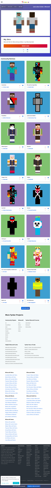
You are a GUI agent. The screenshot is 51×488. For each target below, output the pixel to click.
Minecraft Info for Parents (10, 361)
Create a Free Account (34, 486)
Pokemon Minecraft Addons (33, 413)
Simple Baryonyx (32, 241)
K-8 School (45, 465)
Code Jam (37, 475)
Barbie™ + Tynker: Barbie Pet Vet (31, 349)
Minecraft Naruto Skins (11, 385)
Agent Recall (28, 323)
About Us (20, 450)
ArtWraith (5, 148)
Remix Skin (25, 46)
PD (44, 470)
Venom (28, 208)
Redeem (28, 453)
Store (19, 464)
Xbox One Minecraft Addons (33, 411)
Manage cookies (5, 483)
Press (19, 453)
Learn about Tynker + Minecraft (41, 6)
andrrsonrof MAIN (31, 115)
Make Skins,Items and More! (10, 347)
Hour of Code (38, 476)
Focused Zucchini (32, 210)
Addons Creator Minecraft (33, 399)
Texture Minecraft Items (11, 434)
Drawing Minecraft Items (11, 436)
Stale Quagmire (31, 303)
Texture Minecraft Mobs (32, 377)
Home (4, 6)
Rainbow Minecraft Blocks (11, 411)
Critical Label (6, 87)
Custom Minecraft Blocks (11, 401)
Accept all (16, 483)
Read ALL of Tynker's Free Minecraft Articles (14, 363)
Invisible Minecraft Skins (11, 375)
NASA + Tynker (27, 351)
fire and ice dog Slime (32, 85)
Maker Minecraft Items (10, 426)
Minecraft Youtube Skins (11, 379)
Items (19, 329)
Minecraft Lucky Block (10, 407)
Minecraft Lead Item (10, 422)
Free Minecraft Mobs (31, 391)
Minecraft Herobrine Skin (11, 393)
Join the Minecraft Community (11, 351)
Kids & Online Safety (39, 480)
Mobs (19, 331)
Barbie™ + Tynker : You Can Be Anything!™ (33, 347)
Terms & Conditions (22, 480)
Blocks (19, 325)
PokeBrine (4, 115)
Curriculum (29, 450)
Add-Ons (20, 327)
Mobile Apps (21, 456)
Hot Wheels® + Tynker (29, 353)
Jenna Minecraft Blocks (11, 417)
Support (20, 451)
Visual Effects (7, 325)
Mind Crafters (28, 327)
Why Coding (29, 454)
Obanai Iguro (5, 146)
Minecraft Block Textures (11, 405)
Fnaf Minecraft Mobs (31, 379)
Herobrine (4, 85)
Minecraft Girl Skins (10, 391)
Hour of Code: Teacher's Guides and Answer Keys (34, 357)
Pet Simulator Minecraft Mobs (33, 387)
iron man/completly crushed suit (9, 270)
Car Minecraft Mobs (31, 385)
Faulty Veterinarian (7, 210)
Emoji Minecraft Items (10, 430)
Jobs (19, 454)
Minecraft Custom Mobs (32, 393)
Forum (19, 462)
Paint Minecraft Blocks (10, 403)
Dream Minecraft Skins (11, 387)
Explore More (25, 308)
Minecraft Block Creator (11, 399)
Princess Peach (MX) (31, 270)
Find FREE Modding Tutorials (11, 357)
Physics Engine (8, 329)
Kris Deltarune (30, 300)
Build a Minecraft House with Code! (12, 355)
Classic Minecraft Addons (32, 415)
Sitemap (20, 457)
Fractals (6, 331)
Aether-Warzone (6, 118)
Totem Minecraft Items (11, 432)
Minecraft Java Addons (32, 407)
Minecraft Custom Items (11, 424)
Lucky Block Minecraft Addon (33, 401)
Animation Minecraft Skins (11, 389)
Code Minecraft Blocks (10, 415)
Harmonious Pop (32, 118)
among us (4, 239)
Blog (19, 448)
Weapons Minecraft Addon (33, 403)
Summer (28, 465)
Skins (15, 6)
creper (28, 239)
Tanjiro (28, 177)
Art (6, 323)
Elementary (46, 456)
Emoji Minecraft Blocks (11, 409)
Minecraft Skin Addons (32, 405)
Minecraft (10, 6)
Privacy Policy (30, 480)
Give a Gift (28, 451)
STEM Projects (46, 473)
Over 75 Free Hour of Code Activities (32, 355)
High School (46, 459)
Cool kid (3, 208)
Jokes (6, 327)
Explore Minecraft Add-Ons (10, 353)
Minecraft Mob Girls (31, 383)
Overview (28, 448)
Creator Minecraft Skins (11, 383)
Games (6, 335)
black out (4, 300)
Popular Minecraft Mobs (32, 381)
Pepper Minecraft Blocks (11, 413)
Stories (6, 337)
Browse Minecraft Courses (10, 349)
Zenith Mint (31, 87)
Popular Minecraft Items (11, 428)
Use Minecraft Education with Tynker (12, 359)
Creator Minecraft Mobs (32, 375)
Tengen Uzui (4, 177)
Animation (7, 333)
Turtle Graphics (8, 341)
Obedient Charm (32, 272)
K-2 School (45, 464)
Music (6, 339)
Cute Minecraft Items (10, 440)
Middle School (46, 457)
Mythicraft (28, 325)
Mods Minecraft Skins (10, 377)
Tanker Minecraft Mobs (32, 389)
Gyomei (29, 146)
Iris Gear (5, 272)
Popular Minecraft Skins (11, 381)
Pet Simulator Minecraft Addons (34, 409)
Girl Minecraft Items (10, 438)
